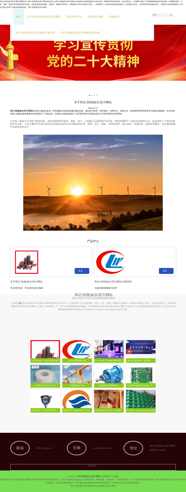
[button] (183, 61)
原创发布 (114, 16)
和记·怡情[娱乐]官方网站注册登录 (35, 32)
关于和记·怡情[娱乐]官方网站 (44, 16)
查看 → (81, 272)
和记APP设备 (95, 16)
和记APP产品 (74, 16)
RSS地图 (104, 476)
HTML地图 (114, 476)
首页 (18, 16)
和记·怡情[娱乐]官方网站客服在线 (80, 32)
